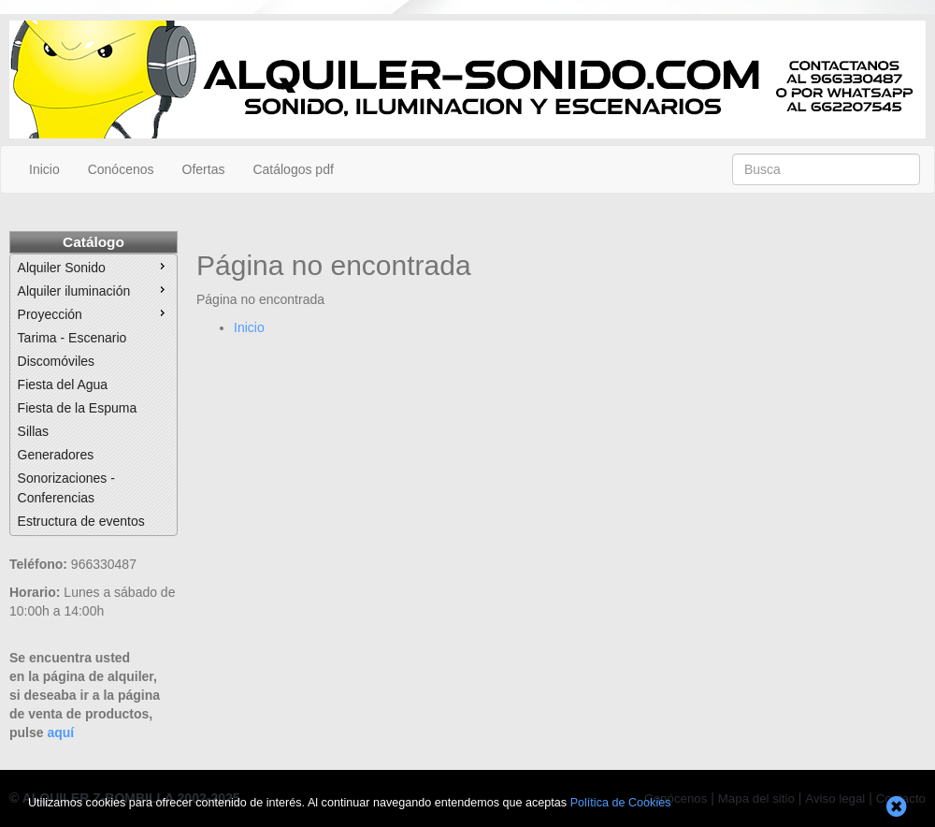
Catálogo (93, 242)
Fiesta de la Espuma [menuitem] (77, 407)
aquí (60, 732)
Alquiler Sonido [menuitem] (94, 266)
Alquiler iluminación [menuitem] (94, 290)
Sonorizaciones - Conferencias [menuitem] (66, 488)
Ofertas (203, 169)
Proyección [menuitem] (94, 313)
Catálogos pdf (292, 169)
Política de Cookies (620, 802)
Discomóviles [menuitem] (56, 361)
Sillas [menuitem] (33, 431)
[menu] (93, 395)
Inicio (44, 169)
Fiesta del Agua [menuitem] (63, 384)
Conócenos (121, 169)
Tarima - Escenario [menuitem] (72, 337)
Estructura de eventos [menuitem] (81, 521)
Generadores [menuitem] (56, 454)
